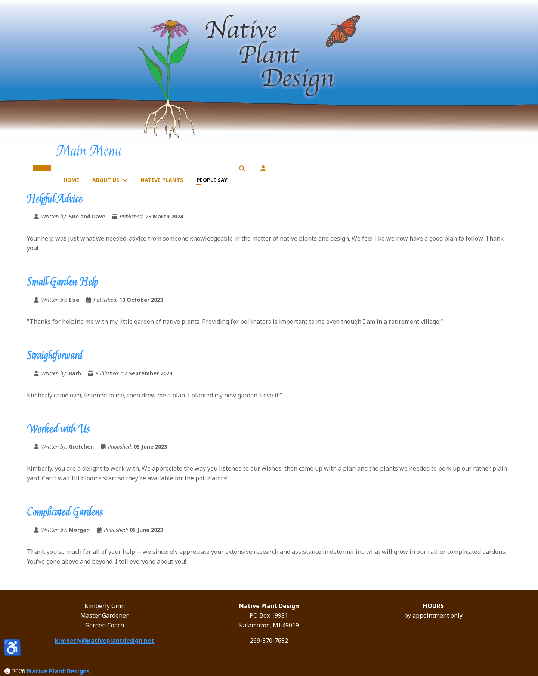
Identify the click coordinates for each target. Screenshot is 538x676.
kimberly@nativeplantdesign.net (104, 640)
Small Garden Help (62, 282)
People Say (212, 179)
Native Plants (161, 179)
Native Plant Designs (58, 671)
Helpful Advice (54, 199)
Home (71, 179)
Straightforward (55, 356)
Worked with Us (58, 429)
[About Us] (126, 179)
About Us (105, 179)
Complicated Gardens (65, 512)
